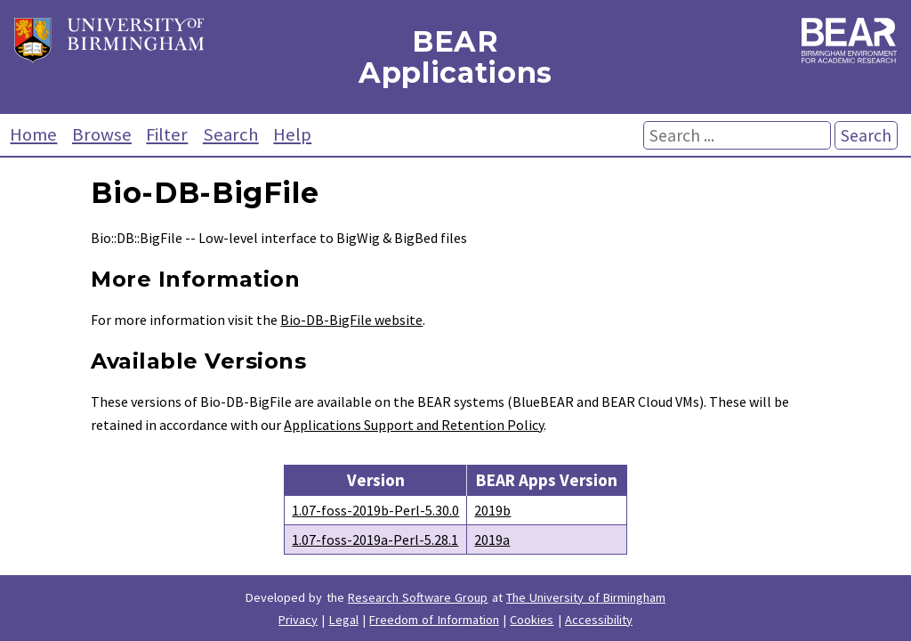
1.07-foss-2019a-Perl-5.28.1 (375, 539)
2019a (492, 539)
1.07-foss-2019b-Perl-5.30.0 (375, 510)
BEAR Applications (455, 57)
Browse (102, 134)
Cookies (531, 620)
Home (33, 134)
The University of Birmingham (585, 597)
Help (292, 134)
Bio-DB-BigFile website (351, 320)
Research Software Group (418, 597)
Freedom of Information (434, 620)
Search (231, 134)
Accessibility (599, 620)
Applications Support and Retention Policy (414, 425)
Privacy (298, 620)
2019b (492, 510)
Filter (167, 134)
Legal (344, 620)
